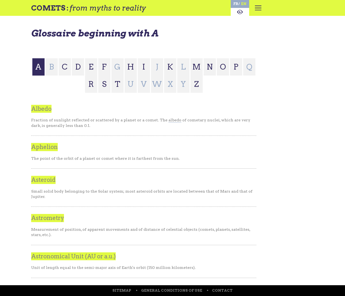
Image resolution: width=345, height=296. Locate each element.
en (244, 4)
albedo (174, 120)
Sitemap (121, 290)
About (240, 12)
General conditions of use (171, 290)
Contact (222, 290)
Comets (48, 8)
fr (235, 4)
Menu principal (258, 11)
